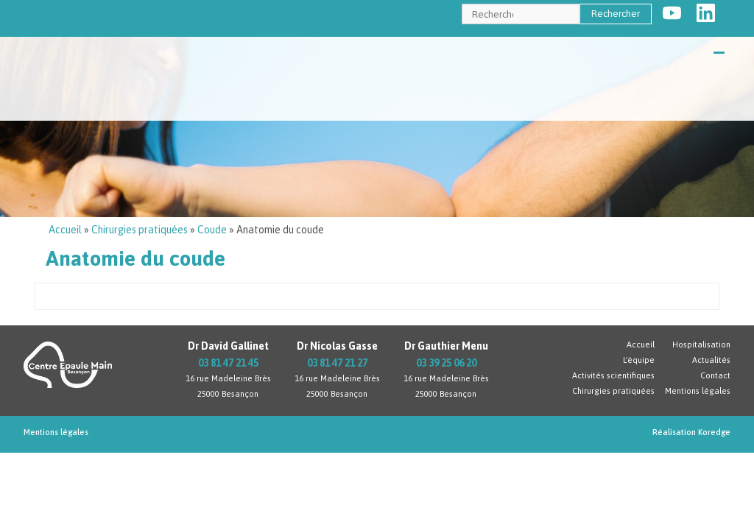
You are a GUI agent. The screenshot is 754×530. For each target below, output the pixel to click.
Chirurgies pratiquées (139, 230)
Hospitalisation (701, 344)
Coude (212, 230)
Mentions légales (697, 390)
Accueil (65, 230)
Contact (715, 375)
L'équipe (639, 360)
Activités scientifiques (613, 375)
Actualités (711, 360)
